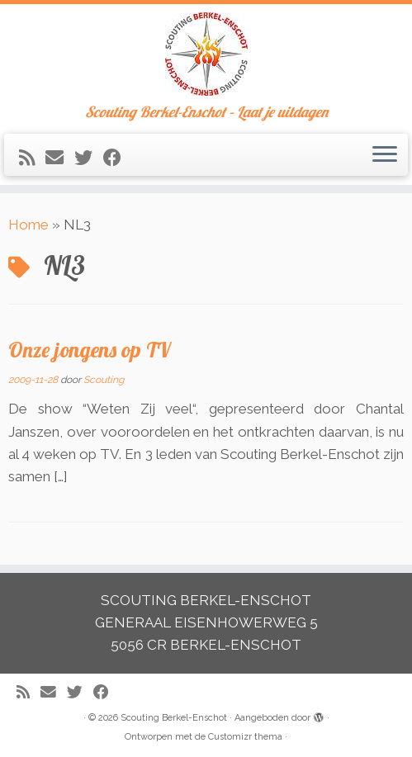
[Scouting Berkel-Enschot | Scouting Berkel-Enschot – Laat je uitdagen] (206, 54)
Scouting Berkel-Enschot (174, 717)
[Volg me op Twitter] (88, 157)
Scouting (103, 380)
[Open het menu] (384, 155)
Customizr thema (245, 736)
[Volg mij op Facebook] (117, 157)
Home (28, 224)
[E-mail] (59, 157)
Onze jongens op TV (89, 349)
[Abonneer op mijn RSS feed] (32, 157)
